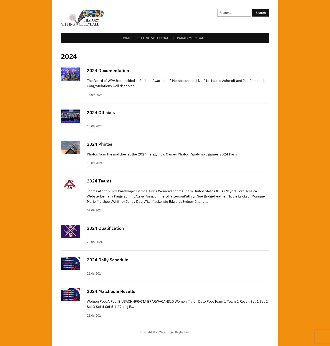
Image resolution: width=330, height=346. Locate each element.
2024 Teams (99, 181)
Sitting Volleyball (153, 38)
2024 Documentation (108, 70)
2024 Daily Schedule (107, 260)
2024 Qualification (105, 228)
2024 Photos (99, 144)
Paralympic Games (192, 38)
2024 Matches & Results (111, 291)
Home (126, 38)
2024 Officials (101, 112)
